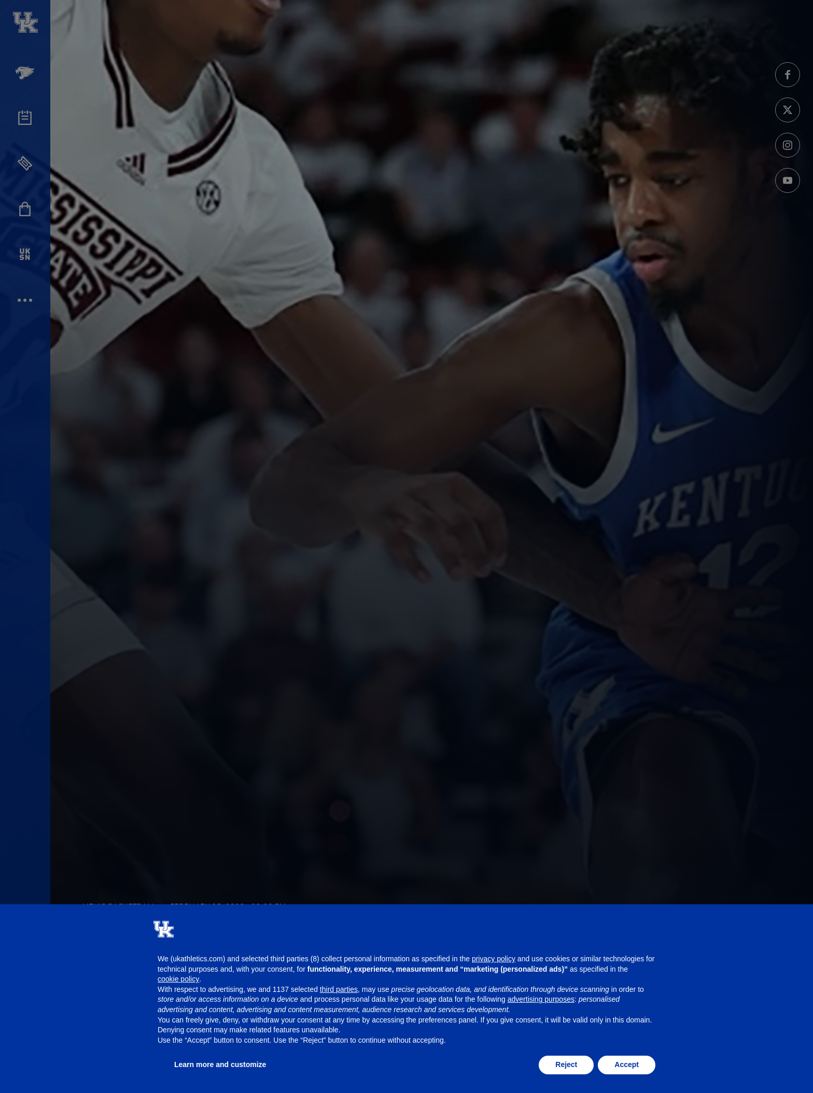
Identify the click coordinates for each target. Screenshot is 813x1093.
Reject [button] (566, 1064)
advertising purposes (541, 999)
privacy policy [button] (493, 959)
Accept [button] (626, 1064)
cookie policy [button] (178, 979)
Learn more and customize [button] (220, 1064)
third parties (339, 989)
